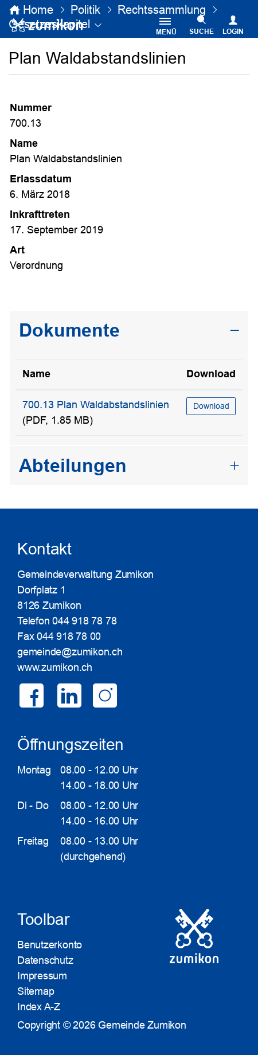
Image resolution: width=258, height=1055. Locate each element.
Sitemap (35, 991)
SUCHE (201, 32)
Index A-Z (38, 1007)
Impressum (42, 976)
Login (233, 32)
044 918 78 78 (84, 621)
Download (211, 406)
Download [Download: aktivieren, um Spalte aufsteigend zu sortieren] (211, 374)
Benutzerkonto (49, 945)
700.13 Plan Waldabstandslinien (95, 405)
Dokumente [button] (69, 330)
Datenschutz (45, 960)
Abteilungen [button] (73, 465)
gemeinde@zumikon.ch (70, 652)
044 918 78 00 (69, 636)
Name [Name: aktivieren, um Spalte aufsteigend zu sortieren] (36, 374)
